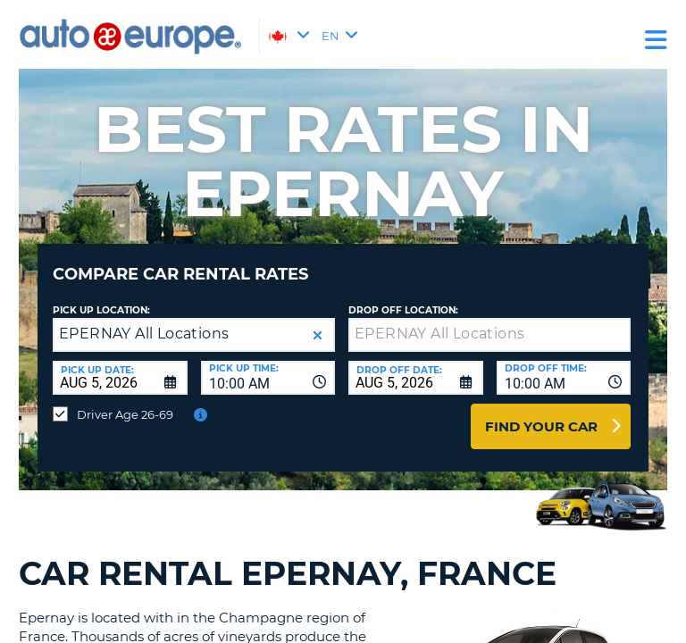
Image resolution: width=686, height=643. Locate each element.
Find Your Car (541, 426)
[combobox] (268, 378)
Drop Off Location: (403, 310)
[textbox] (489, 335)
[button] (317, 335)
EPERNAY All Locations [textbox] (144, 333)
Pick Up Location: (101, 310)
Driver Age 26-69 (125, 414)
